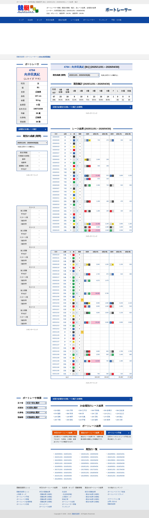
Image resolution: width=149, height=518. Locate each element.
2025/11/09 (55, 354)
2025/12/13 (55, 325)
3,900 (121, 322)
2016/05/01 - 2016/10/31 (63, 472)
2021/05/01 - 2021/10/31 (116, 460)
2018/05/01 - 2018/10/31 (116, 466)
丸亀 (65, 230)
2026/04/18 (56, 150)
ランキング (66, 507)
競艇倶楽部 (20, 57)
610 (122, 274)
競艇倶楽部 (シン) (23, 492)
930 (130, 264)
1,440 (121, 354)
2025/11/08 (55, 357)
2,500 (121, 230)
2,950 (121, 224)
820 (130, 312)
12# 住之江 (120, 413)
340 (130, 140)
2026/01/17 (55, 277)
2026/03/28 (56, 185)
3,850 (121, 175)
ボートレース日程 (23, 504)
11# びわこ (108, 413)
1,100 (121, 264)
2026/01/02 (55, 287)
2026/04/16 (56, 159)
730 (98, 140)
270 (107, 140)
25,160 (98, 322)
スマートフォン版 (114, 499)
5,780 (107, 293)
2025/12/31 (55, 293)
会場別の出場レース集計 (27, 129)
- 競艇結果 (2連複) (45, 502)
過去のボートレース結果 (90, 433)
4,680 (98, 351)
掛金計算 (65, 499)
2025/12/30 (55, 296)
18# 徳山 (119, 417)
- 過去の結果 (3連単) (92, 494)
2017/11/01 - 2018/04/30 (63, 469)
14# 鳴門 (70, 417)
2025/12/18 (55, 303)
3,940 (98, 264)
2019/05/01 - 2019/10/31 (63, 466)
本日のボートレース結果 (63, 433)
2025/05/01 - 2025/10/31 (63, 454)
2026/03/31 (56, 169)
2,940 (130, 322)
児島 (65, 198)
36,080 (98, 293)
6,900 (98, 306)
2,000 (98, 159)
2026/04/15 (56, 162)
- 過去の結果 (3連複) (92, 497)
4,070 (98, 280)
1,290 (98, 201)
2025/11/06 (55, 367)
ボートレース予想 (114, 433)
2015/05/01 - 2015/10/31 (116, 472)
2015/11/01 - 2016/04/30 (89, 472)
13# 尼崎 (57, 417)
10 (70, 188)
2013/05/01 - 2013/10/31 (63, 479)
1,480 (121, 361)
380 (107, 374)
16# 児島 (95, 417)
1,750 (130, 351)
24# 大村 (119, 420)
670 (98, 178)
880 (130, 227)
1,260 (107, 264)
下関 (65, 169)
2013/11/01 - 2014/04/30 (116, 476)
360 (130, 274)
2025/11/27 (55, 341)
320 (107, 178)
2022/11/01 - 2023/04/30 (116, 457)
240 (130, 211)
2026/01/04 (55, 280)
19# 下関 (57, 420)
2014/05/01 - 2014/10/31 (89, 476)
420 (130, 201)
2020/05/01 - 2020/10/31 (89, 463)
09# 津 (81, 413)
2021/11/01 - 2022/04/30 (89, 460)
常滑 (64, 303)
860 (130, 354)
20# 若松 (70, 420)
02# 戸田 (70, 410)
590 (130, 185)
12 (70, 153)
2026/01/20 (55, 261)
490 (107, 201)
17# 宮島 (107, 417)
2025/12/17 (55, 309)
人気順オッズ (66, 497)
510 (130, 306)
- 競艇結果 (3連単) (45, 494)
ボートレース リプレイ (116, 494)
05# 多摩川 (108, 410)
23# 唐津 (107, 420)
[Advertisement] (74, 38)
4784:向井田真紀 (44, 57)
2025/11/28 (55, 338)
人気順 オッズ (21, 494)
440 (98, 166)
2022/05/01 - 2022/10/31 (63, 460)
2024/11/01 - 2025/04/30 (89, 454)
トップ (21, 20)
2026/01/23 (56, 230)
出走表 (64, 492)
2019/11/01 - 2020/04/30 (116, 463)
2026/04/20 (56, 137)
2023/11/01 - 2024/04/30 (63, 457)
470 (122, 201)
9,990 (98, 303)
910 (122, 185)
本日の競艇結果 (44, 492)
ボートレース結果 (45, 507)
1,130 (121, 312)
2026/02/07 (56, 220)
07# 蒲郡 (57, 413)
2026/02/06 (56, 224)
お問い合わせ (112, 501)
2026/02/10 (56, 204)
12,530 (98, 361)
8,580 (98, 227)
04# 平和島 (95, 410)
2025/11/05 (55, 374)
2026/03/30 (56, 175)
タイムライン (44, 504)
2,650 (107, 312)
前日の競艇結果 (90, 492)
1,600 (121, 227)
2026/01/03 (55, 283)
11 (70, 198)
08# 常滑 (70, 413)
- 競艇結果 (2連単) (45, 499)
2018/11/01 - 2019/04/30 (89, 466)
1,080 (107, 227)
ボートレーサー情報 (69, 504)
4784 (32, 70)
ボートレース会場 (68, 502)
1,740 (98, 274)
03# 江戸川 (83, 410)
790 (107, 361)
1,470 (107, 280)
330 (122, 140)
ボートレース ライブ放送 (116, 492)
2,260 (107, 224)
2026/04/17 (56, 153)
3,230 (121, 303)
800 (107, 351)
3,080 (107, 322)
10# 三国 (95, 413)
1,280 (98, 211)
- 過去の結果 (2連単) (92, 499)
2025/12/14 (55, 322)
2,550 (98, 354)
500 (107, 354)
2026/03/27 (56, 188)
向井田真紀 (32, 74)
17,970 (98, 230)
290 (107, 211)
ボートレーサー (31, 57)
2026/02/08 (56, 214)
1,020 (107, 306)
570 (130, 230)
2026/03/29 (56, 178)
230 (107, 159)
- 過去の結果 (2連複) (92, 502)
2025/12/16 (55, 312)
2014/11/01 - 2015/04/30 (63, 476)
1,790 (121, 351)
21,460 (98, 175)
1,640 (107, 230)
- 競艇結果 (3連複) (45, 497)
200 (130, 374)
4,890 (98, 312)
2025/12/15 (55, 316)
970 (107, 175)
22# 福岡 (95, 420)
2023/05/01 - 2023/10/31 (89, 457)
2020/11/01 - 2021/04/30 (63, 463)
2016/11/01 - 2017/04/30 (116, 469)
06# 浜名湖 (120, 410)
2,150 (130, 175)
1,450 (121, 306)
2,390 (98, 185)
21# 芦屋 (82, 420)
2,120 (130, 303)
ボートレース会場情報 (24, 502)
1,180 (130, 224)
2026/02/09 (56, 211)
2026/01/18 (55, 271)
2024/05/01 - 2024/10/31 (116, 454)
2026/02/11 (56, 198)
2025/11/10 (55, 348)
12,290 (98, 224)
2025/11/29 (55, 332)
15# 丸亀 (82, 417)
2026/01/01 (55, 290)
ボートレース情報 (23, 499)
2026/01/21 (55, 258)
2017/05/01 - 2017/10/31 (89, 469)
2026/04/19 (56, 143)
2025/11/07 (55, 364)
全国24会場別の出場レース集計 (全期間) (67, 107)
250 (107, 166)
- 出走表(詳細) (67, 494)
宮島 (64, 280)
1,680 (107, 303)
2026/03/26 (56, 195)
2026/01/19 (55, 267)
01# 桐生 (57, 410)
